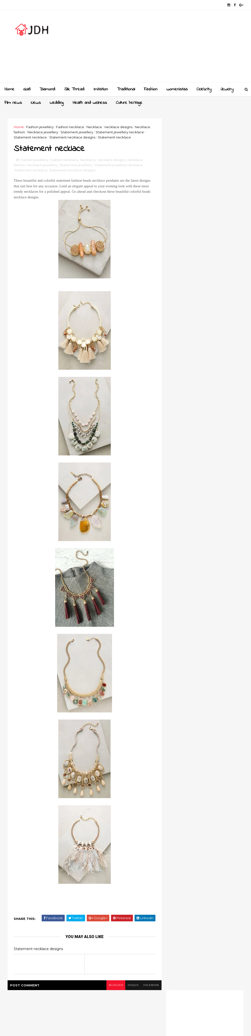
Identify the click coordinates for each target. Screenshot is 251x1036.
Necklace (94, 127)
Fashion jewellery (40, 127)
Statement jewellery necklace (120, 132)
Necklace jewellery (43, 132)
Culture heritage (129, 103)
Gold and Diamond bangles (215, 500)
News (36, 103)
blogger (112, 985)
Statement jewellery (77, 132)
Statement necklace (30, 137)
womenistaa (177, 89)
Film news (13, 103)
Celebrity (204, 89)
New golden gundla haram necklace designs (214, 522)
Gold (26, 89)
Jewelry (226, 89)
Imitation (100, 89)
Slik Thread (74, 89)
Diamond (47, 89)
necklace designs (119, 127)
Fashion (150, 89)
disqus (129, 985)
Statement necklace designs (73, 137)
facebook (148, 985)
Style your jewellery (208, 540)
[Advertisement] (153, 48)
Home (9, 89)
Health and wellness (90, 103)
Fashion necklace (70, 127)
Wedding (56, 103)
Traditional (126, 89)
